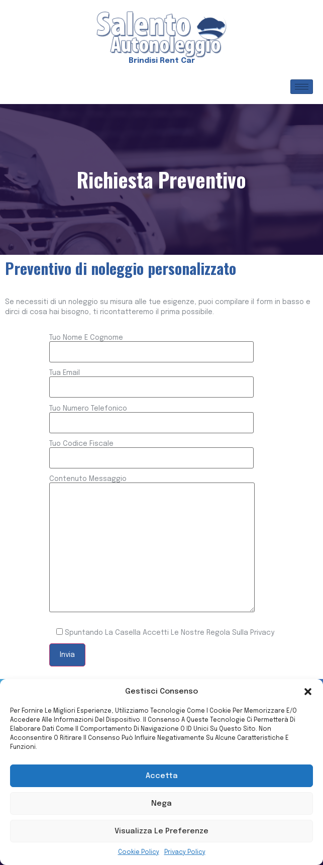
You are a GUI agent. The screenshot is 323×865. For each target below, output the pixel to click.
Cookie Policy (138, 852)
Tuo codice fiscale (151, 450)
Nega (161, 804)
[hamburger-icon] (301, 86)
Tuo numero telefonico (151, 415)
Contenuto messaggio (152, 544)
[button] (308, 692)
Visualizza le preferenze (161, 831)
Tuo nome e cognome (151, 344)
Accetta (162, 776)
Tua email (151, 380)
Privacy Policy (184, 852)
